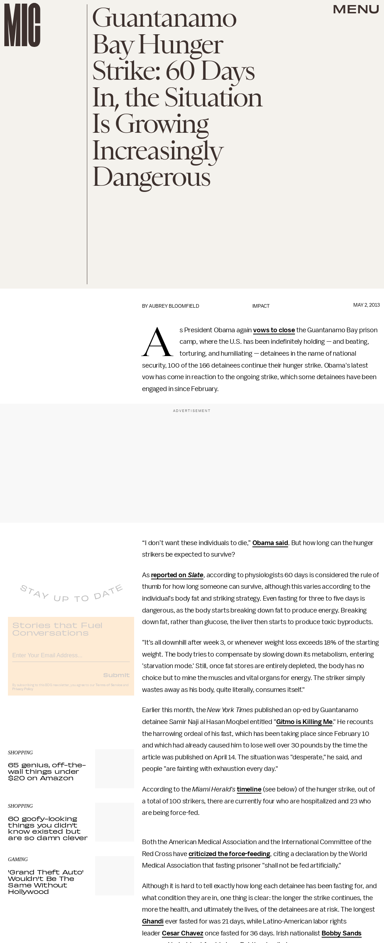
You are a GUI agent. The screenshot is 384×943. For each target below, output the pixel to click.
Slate (195, 575)
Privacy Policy (22, 694)
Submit (116, 680)
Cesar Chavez (182, 933)
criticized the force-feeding (229, 854)
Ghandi (153, 921)
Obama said (270, 543)
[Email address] (71, 659)
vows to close (274, 330)
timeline (249, 789)
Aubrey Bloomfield (174, 306)
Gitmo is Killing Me (304, 721)
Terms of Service (109, 690)
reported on (169, 575)
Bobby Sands (342, 933)
